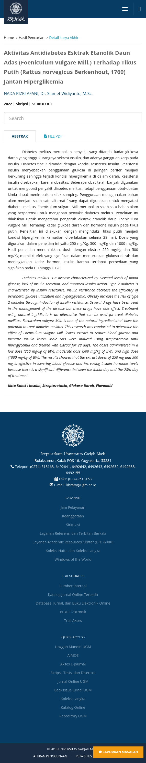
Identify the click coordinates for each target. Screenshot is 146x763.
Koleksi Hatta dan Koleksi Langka (73, 550)
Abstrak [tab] (20, 136)
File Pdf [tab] (53, 136)
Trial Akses (73, 620)
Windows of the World (72, 559)
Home (9, 37)
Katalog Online (73, 707)
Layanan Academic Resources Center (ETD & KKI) (73, 542)
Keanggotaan (73, 516)
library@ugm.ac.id (81, 485)
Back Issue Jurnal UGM (73, 690)
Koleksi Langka (73, 698)
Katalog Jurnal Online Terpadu (73, 594)
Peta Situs (84, 756)
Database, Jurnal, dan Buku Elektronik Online (73, 603)
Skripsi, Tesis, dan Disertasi (73, 672)
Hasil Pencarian (31, 37)
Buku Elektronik (73, 611)
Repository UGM (72, 716)
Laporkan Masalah (118, 752)
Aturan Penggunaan (50, 756)
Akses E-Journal (73, 664)
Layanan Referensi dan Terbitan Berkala (73, 533)
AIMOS (73, 655)
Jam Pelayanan (73, 507)
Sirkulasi (73, 524)
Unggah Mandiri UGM (73, 646)
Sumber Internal (73, 585)
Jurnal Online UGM (73, 681)
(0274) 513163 (80, 478)
